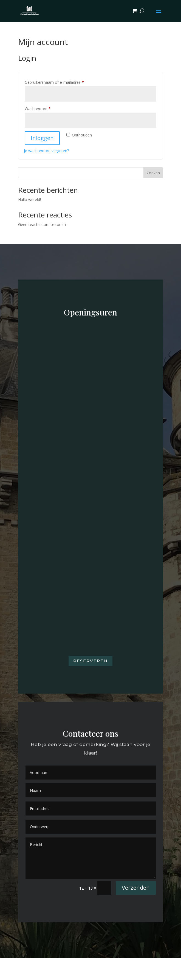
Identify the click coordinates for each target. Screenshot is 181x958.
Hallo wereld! (29, 199)
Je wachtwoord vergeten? (46, 150)
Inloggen (42, 138)
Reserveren (90, 660)
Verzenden (136, 887)
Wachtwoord (44, 108)
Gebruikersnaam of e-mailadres (60, 82)
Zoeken (153, 172)
